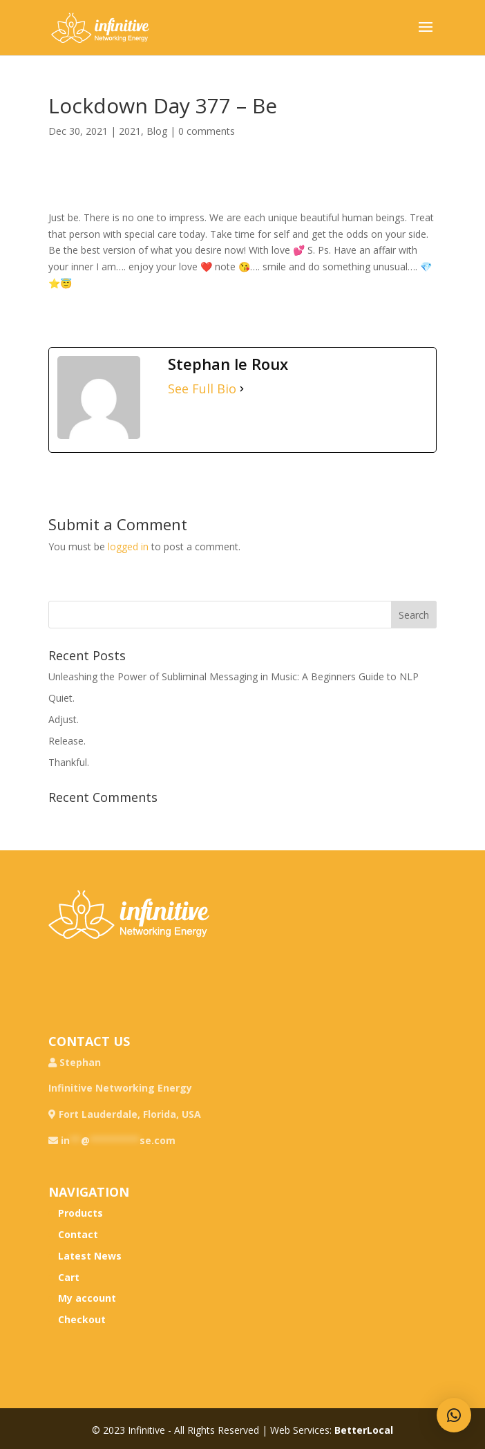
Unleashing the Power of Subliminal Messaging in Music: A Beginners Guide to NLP (233, 676)
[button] (454, 1415)
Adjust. (63, 719)
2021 (130, 131)
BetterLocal (363, 1430)
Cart (68, 1277)
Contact (78, 1234)
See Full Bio (202, 389)
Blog (156, 131)
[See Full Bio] (241, 389)
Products (80, 1212)
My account (87, 1298)
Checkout (82, 1319)
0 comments (206, 131)
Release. (67, 740)
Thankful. (68, 762)
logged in (128, 546)
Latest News (90, 1255)
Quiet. (61, 697)
